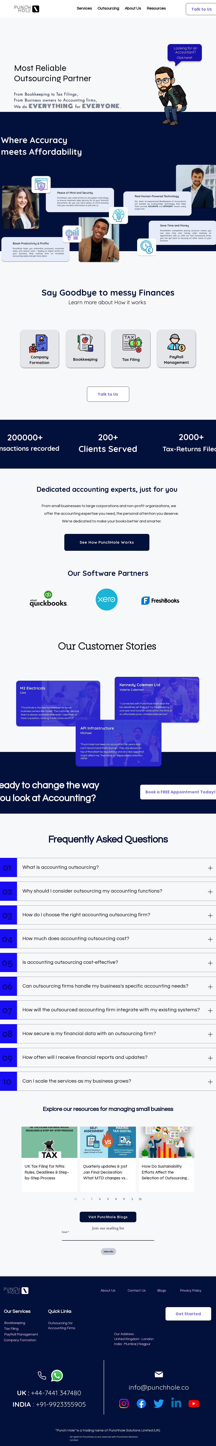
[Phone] (42, 1376)
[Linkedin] (176, 1403)
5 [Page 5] (124, 1199)
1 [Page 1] (92, 1199)
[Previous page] (83, 1199)
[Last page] (140, 1199)
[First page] (75, 1199)
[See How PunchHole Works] (106, 542)
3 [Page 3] (108, 1199)
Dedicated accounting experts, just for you (107, 489)
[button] (84, 10)
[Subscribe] (108, 1251)
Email (65, 1232)
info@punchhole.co (159, 1387)
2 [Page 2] (100, 1199)
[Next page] (132, 1199)
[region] (168, 88)
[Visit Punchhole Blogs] (108, 1217)
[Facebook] (141, 1403)
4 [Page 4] (116, 1199)
